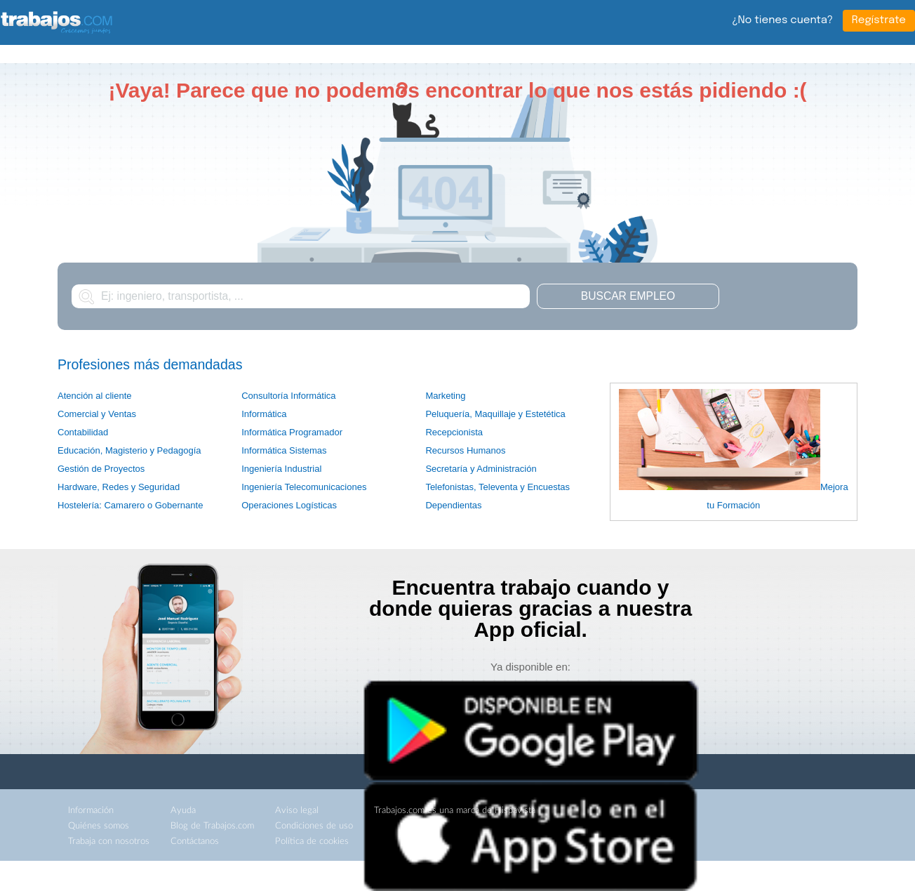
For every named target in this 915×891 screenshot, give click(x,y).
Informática (263, 414)
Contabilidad (83, 432)
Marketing (445, 395)
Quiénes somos (98, 826)
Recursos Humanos (465, 450)
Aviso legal (297, 810)
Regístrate (879, 20)
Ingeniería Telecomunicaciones (303, 487)
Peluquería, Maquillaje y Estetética (495, 414)
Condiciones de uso (314, 826)
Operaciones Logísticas (289, 505)
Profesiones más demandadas (150, 364)
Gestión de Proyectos (101, 468)
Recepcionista (454, 432)
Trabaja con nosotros (108, 841)
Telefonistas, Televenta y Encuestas (497, 487)
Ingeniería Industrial (281, 468)
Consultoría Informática (288, 395)
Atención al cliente (95, 395)
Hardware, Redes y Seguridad (119, 487)
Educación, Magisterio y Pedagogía (129, 450)
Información (91, 810)
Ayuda (183, 810)
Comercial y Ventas (97, 414)
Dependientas (453, 505)
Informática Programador (291, 432)
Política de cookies (312, 841)
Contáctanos (195, 841)
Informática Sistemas (283, 450)
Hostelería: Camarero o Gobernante (130, 505)
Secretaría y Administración (480, 468)
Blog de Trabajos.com (212, 826)
